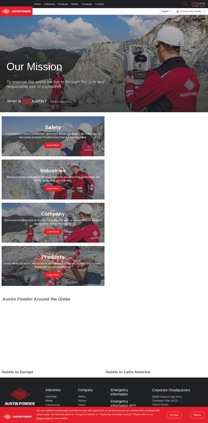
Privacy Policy (44, 418)
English (166, 12)
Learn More (52, 145)
